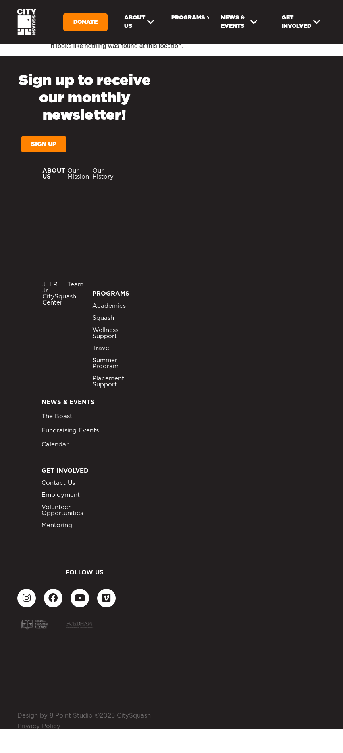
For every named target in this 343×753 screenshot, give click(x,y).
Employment (61, 495)
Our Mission (78, 174)
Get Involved (301, 22)
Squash (103, 318)
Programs (190, 18)
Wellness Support (105, 333)
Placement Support (108, 381)
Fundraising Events (70, 431)
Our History (103, 174)
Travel (101, 348)
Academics (109, 306)
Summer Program (105, 363)
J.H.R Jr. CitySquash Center (59, 294)
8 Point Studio (71, 716)
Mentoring (57, 525)
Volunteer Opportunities (62, 510)
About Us (139, 22)
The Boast (57, 416)
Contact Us (58, 483)
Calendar (55, 445)
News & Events (239, 22)
